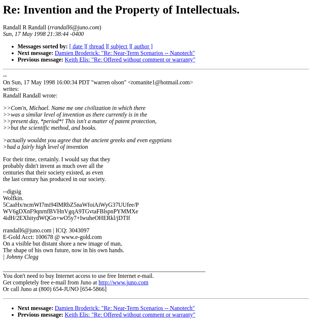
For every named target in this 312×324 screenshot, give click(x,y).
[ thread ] (96, 46)
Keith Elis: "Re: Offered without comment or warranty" (130, 59)
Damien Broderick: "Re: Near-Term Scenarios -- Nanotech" (125, 53)
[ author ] (142, 46)
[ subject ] (119, 46)
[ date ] (77, 46)
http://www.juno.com (123, 282)
